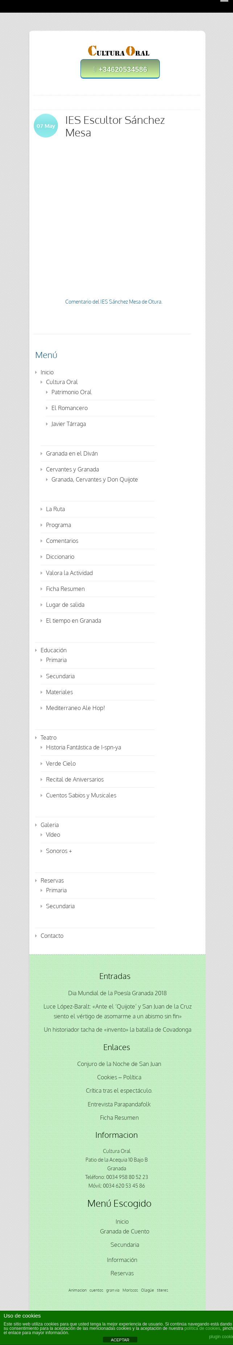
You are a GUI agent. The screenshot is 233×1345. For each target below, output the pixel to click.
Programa (58, 524)
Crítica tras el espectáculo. (119, 1090)
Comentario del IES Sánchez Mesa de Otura (113, 302)
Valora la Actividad (69, 572)
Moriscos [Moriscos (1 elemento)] (130, 1290)
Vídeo (53, 834)
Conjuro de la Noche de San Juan (119, 1063)
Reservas (52, 880)
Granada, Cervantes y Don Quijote (94, 479)
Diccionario (60, 556)
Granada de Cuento (124, 1231)
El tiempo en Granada (73, 620)
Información (122, 1259)
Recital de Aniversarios (75, 779)
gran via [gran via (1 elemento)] (113, 1290)
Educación (54, 650)
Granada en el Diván (72, 453)
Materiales (59, 692)
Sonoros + (59, 850)
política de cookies (202, 1328)
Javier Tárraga (68, 423)
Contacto (52, 935)
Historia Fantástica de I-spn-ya (83, 747)
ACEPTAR (120, 1340)
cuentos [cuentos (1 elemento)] (96, 1290)
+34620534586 (120, 69)
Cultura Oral (62, 382)
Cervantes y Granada (72, 469)
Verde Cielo (61, 763)
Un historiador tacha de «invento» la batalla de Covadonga (117, 1029)
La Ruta (55, 509)
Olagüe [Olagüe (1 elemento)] (147, 1290)
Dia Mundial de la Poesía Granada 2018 (117, 993)
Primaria (56, 659)
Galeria (50, 824)
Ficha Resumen (65, 588)
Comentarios (62, 540)
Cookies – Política (119, 1077)
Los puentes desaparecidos (127, 216)
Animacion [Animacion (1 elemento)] (77, 1290)
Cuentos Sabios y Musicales (81, 795)
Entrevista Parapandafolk (119, 1104)
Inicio (47, 372)
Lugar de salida (65, 604)
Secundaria (60, 676)
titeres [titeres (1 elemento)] (162, 1290)
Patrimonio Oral (71, 392)
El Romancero (69, 408)
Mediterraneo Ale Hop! (75, 707)
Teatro (49, 737)
